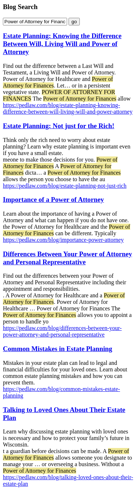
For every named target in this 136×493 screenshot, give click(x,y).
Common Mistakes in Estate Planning (57, 349)
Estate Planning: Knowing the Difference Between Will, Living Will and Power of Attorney (62, 44)
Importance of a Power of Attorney (53, 199)
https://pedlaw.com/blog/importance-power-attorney (63, 240)
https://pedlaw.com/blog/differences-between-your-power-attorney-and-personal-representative (62, 331)
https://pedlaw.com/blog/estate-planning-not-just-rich (65, 186)
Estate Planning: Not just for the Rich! (58, 126)
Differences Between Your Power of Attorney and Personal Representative (67, 258)
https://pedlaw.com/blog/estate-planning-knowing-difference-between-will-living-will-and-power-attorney (67, 108)
